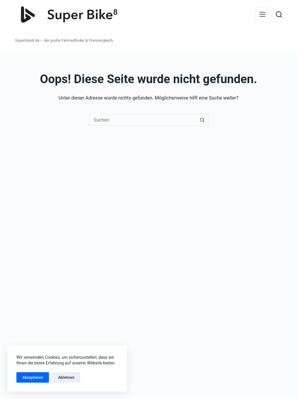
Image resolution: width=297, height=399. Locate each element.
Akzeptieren (32, 377)
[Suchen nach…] (142, 120)
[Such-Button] (202, 120)
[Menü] (262, 14)
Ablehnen (66, 377)
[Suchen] (279, 14)
